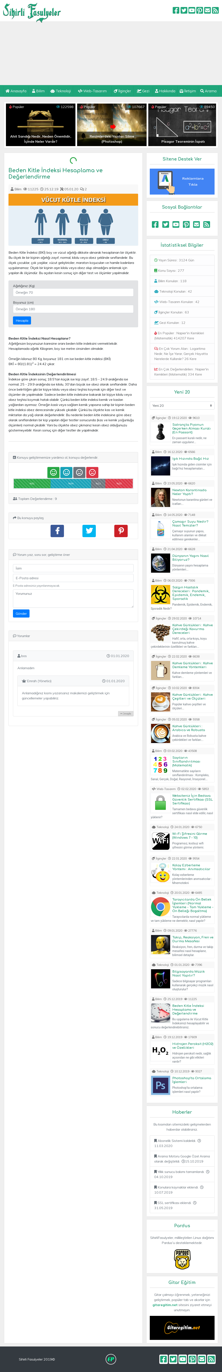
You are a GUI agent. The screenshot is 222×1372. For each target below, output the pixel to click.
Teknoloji (60, 91)
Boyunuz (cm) (23, 302)
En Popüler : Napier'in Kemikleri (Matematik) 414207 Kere (179, 335)
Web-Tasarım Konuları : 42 (176, 302)
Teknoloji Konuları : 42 (173, 291)
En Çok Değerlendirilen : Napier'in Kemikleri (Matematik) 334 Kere (181, 371)
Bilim (38, 91)
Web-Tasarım (92, 91)
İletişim (188, 91)
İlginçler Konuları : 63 (171, 312)
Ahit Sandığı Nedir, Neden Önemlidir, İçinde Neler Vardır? (40, 139)
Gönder (21, 613)
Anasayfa (16, 91)
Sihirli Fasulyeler (32, 10)
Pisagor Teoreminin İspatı (183, 141)
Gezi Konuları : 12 (169, 322)
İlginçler (122, 91)
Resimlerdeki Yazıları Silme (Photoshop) (112, 139)
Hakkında (165, 91)
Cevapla (125, 713)
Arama (208, 91)
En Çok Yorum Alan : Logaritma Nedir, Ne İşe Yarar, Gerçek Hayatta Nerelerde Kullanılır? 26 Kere (181, 353)
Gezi (143, 91)
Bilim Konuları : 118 (170, 281)
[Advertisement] (111, 53)
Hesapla (22, 320)
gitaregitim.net (165, 1305)
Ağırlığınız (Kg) (24, 286)
